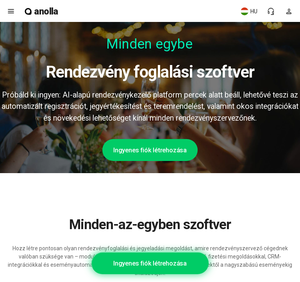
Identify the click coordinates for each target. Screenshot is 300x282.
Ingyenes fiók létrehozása (150, 150)
